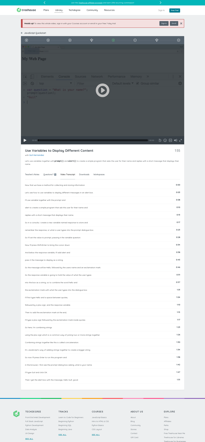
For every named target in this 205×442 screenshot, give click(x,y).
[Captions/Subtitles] (170, 140)
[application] (102, 94)
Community (92, 10)
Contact (134, 433)
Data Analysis (31, 429)
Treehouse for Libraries (174, 437)
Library (58, 10)
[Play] (25, 140)
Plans (46, 10)
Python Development (34, 425)
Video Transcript (67, 174)
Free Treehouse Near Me (174, 433)
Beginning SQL (64, 425)
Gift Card (134, 437)
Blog (133, 421)
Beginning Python (66, 421)
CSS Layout (97, 429)
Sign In (161, 10)
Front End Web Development (37, 417)
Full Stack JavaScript (34, 421)
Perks (166, 425)
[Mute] (175, 140)
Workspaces (99, 174)
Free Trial (174, 10)
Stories (133, 429)
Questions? (49, 174)
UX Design (29, 433)
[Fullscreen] (180, 140)
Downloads (84, 174)
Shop (166, 429)
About (133, 417)
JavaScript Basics (99, 417)
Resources (109, 10)
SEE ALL (29, 439)
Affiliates (167, 421)
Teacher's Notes (32, 174)
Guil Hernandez (36, 155)
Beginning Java (65, 429)
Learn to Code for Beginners (70, 417)
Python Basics (98, 425)
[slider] (93, 140)
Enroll (174, 23)
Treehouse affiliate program (90, 3)
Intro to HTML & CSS (100, 421)
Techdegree (74, 10)
